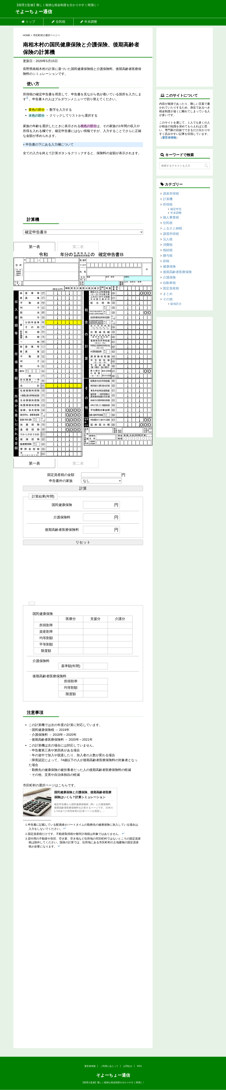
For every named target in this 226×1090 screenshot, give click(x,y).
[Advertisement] (83, 185)
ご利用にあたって (109, 1066)
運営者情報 (169, 137)
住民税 (58, 22)
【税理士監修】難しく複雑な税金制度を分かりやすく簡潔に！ (113, 1082)
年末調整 (88, 22)
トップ (28, 22)
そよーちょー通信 (33, 11)
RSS (139, 1066)
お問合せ (127, 1066)
